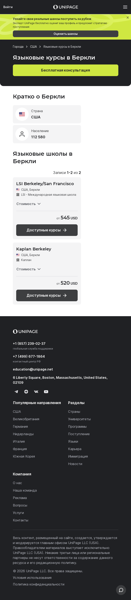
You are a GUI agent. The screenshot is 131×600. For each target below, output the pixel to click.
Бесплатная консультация (65, 70)
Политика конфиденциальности (38, 584)
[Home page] (65, 7)
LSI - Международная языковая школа (48, 194)
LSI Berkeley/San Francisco (45, 183)
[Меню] (123, 7)
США (24, 189)
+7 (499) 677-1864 (29, 356)
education (33, 369)
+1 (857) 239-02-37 (29, 343)
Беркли (34, 189)
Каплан (26, 260)
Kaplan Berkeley (33, 249)
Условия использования (32, 578)
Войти (8, 7)
